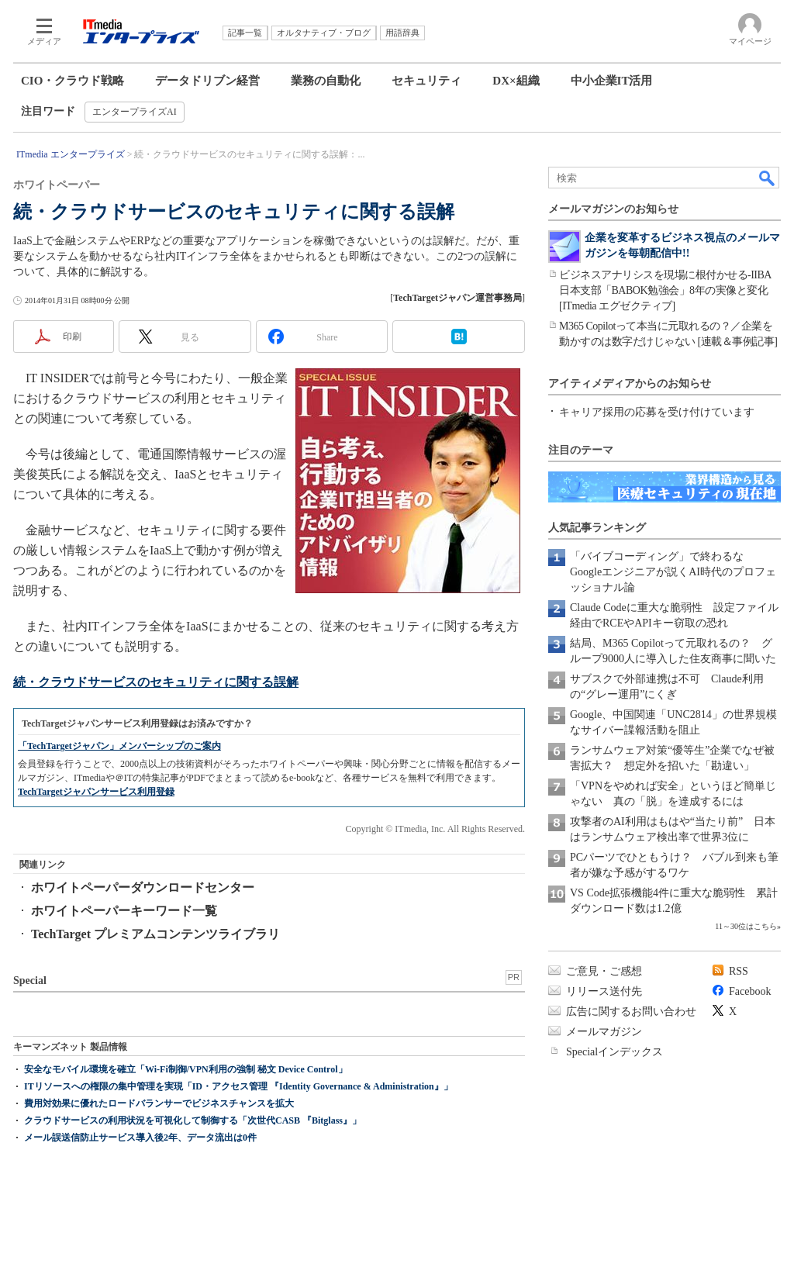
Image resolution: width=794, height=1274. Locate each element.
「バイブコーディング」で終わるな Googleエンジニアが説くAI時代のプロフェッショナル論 (673, 572)
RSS (738, 971)
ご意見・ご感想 (604, 971)
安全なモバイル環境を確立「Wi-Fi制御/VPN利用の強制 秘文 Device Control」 (185, 1069)
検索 (767, 177)
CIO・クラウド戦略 (72, 80)
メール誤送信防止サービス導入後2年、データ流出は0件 (140, 1137)
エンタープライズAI (134, 111)
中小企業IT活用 (612, 80)
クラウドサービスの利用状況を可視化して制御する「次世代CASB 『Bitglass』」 (192, 1120)
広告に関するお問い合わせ (631, 1011)
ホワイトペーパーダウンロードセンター (142, 887)
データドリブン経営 (207, 80)
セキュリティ (426, 80)
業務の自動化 (326, 80)
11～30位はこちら (746, 926)
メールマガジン (604, 1031)
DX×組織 (515, 80)
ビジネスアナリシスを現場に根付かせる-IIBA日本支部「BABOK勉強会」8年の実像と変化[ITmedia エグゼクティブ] (665, 290)
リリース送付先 (604, 991)
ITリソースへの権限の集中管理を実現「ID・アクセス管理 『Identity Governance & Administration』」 (238, 1086)
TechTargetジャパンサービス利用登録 (96, 791)
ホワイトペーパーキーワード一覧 (124, 910)
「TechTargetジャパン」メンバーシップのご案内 (119, 746)
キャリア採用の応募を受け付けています (656, 412)
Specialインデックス (614, 1052)
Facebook (750, 991)
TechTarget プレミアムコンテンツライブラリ (155, 934)
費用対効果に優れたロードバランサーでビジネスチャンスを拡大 (159, 1103)
